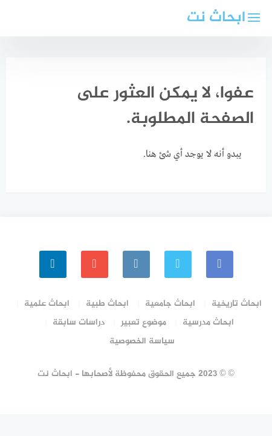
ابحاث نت (216, 18)
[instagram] (136, 264)
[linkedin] (52, 264)
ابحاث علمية (47, 304)
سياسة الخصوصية (142, 341)
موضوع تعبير (143, 322)
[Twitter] (178, 264)
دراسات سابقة (79, 322)
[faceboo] (219, 264)
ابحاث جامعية (170, 304)
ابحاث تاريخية (237, 304)
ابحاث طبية (107, 304)
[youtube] (94, 264)
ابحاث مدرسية (208, 322)
